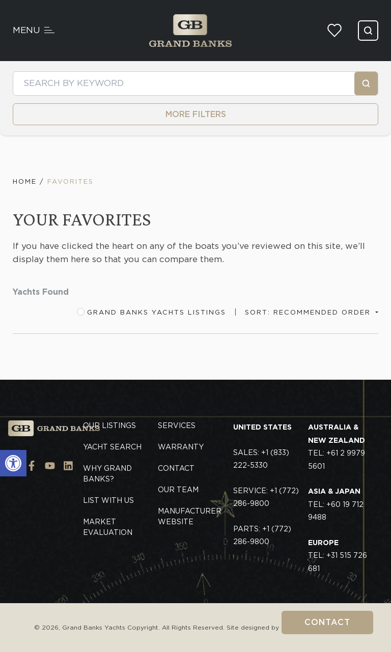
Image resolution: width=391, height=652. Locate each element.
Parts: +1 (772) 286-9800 (262, 535)
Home (25, 181)
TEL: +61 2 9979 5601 (336, 446)
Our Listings (109, 425)
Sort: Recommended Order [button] (309, 312)
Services (177, 425)
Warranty (181, 447)
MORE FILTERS (195, 114)
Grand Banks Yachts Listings (151, 312)
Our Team (178, 490)
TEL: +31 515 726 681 (337, 555)
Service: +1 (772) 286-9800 (266, 497)
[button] (13, 463)
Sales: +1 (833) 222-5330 (261, 459)
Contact (327, 622)
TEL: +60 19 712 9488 (336, 504)
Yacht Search (112, 447)
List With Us (108, 500)
